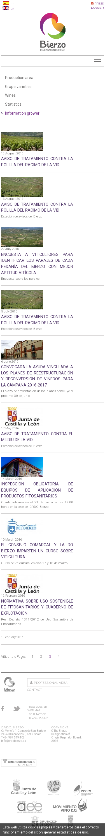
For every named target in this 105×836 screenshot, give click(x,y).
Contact (34, 690)
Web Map (33, 710)
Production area (19, 77)
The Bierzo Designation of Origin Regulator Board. (10, 684)
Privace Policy (37, 717)
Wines (10, 95)
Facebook (2, 708)
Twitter (16, 708)
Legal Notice (36, 714)
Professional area (50, 683)
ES (8, 4)
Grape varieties (18, 86)
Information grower (22, 113)
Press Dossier (37, 706)
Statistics (13, 104)
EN (9, 9)
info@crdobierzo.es (13, 740)
